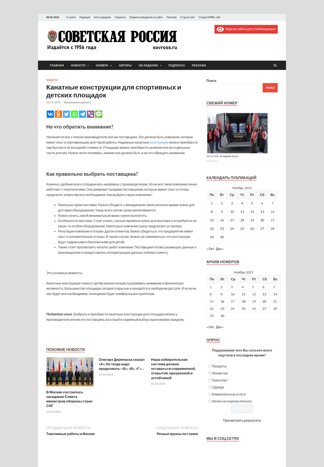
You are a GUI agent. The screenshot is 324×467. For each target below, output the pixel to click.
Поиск (211, 81)
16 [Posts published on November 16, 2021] (222, 301)
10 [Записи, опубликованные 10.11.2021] (232, 211)
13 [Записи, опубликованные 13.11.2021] (262, 211)
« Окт (210, 249)
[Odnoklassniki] (58, 114)
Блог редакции (102, 17)
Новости (78, 65)
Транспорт (220, 380)
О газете (71, 17)
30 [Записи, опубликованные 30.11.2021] (222, 237)
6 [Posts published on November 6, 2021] (263, 287)
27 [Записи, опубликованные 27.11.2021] (262, 228)
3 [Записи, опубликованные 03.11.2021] (232, 203)
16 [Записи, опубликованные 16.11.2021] (222, 220)
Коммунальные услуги (229, 394)
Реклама (171, 17)
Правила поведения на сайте (146, 17)
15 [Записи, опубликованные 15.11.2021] (212, 220)
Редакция (85, 17)
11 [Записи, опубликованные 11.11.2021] (242, 211)
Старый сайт (187, 17)
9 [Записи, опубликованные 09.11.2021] (222, 211)
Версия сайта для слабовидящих (246, 29)
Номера (102, 65)
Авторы (125, 65)
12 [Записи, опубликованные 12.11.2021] (252, 211)
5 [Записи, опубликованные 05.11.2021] (252, 203)
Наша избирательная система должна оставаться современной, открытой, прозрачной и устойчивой (173, 368)
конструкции (159, 142)
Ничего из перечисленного (232, 401)
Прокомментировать (77, 102)
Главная (57, 65)
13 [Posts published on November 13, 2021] (264, 294)
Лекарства (220, 373)
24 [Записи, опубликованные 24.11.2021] (232, 228)
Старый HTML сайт (210, 17)
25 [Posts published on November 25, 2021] (243, 308)
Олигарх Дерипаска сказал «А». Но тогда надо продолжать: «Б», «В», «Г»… (122, 364)
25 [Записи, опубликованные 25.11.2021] (242, 228)
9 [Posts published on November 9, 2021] (221, 294)
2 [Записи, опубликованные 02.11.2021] (222, 203)
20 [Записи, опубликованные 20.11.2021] (262, 220)
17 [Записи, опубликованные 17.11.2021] (232, 220)
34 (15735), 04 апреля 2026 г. (222, 156)
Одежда (218, 387)
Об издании (148, 65)
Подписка (120, 17)
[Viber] (90, 114)
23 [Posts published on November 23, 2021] (222, 308)
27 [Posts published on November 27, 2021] (264, 308)
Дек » (220, 249)
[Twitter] (66, 114)
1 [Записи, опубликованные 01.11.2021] (212, 203)
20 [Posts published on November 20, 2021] (264, 301)
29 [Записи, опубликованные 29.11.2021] (212, 237)
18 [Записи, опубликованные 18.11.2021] (242, 220)
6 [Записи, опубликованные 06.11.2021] (262, 203)
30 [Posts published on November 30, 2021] (222, 316)
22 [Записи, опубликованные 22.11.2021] (212, 228)
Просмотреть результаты (242, 420)
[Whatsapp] (74, 114)
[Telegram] (82, 114)
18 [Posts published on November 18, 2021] (243, 301)
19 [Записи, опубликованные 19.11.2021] (252, 220)
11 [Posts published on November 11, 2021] (243, 294)
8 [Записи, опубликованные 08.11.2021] (212, 211)
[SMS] (98, 114)
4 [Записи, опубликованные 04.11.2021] (242, 203)
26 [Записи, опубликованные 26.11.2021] (252, 228)
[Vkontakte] (50, 114)
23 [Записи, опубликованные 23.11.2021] (222, 228)
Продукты (219, 366)
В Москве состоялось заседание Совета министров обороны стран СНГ (69, 399)
